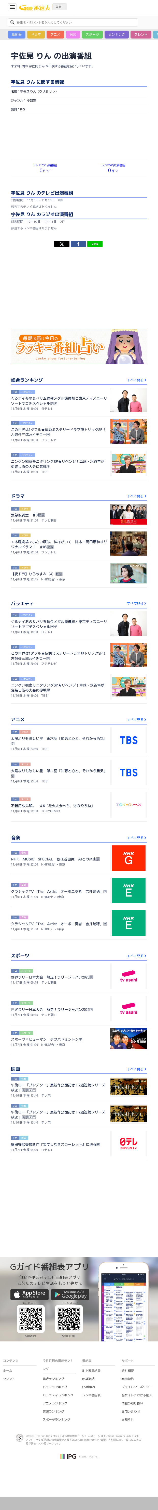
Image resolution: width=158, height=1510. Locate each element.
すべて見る (137, 380)
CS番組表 (88, 1387)
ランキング (116, 34)
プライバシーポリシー (137, 1387)
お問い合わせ (131, 1411)
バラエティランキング (58, 1395)
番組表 (17, 34)
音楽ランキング (53, 1411)
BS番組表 (88, 1379)
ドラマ (36, 34)
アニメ (55, 34)
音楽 (73, 34)
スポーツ (92, 34)
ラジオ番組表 (91, 1395)
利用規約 (128, 1379)
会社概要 (128, 1370)
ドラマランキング (55, 1387)
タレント (141, 34)
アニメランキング (55, 1403)
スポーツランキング (56, 1419)
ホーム (7, 1370)
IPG (22, 109)
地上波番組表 (91, 1370)
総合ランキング (53, 1379)
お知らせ (128, 1419)
